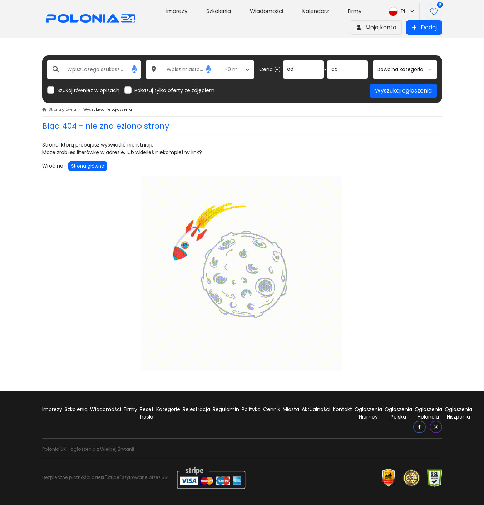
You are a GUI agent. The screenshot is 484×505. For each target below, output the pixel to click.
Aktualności (316, 409)
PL (401, 11)
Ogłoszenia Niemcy (368, 413)
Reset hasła (147, 413)
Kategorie (168, 409)
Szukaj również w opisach (88, 90)
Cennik (271, 409)
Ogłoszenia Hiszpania (458, 413)
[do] (347, 69)
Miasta (291, 409)
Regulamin (226, 409)
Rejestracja (196, 409)
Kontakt (342, 409)
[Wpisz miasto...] (184, 69)
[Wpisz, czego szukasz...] (94, 69)
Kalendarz (315, 11)
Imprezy (176, 11)
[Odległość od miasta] (238, 69)
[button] (376, 27)
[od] (303, 69)
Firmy (354, 11)
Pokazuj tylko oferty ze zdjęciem (174, 90)
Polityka (251, 409)
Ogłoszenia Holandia (428, 413)
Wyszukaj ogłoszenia (403, 90)
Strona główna (87, 166)
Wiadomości (266, 11)
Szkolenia (218, 11)
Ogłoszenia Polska (398, 413)
